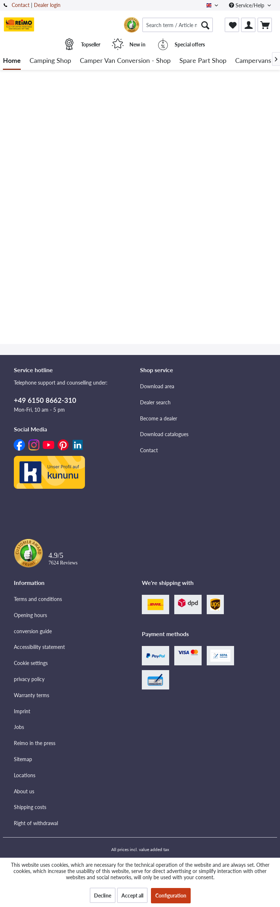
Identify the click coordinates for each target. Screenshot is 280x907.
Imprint (22, 711)
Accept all (132, 895)
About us (24, 791)
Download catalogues (164, 434)
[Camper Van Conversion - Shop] (125, 61)
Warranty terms (31, 695)
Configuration (170, 895)
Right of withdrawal (36, 823)
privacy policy (29, 679)
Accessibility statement (39, 647)
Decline (102, 895)
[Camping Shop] (50, 61)
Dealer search (155, 402)
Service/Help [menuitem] (247, 5)
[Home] (12, 61)
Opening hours (30, 615)
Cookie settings (31, 663)
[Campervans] (253, 61)
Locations (24, 775)
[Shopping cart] (264, 25)
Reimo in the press (34, 743)
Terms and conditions (38, 599)
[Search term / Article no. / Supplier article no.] (177, 25)
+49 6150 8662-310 (45, 400)
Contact (21, 5)
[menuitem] (177, 25)
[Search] (205, 25)
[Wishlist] (232, 25)
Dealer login (47, 5)
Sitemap (23, 759)
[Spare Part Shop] (202, 61)
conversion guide (33, 631)
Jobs (19, 727)
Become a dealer (158, 418)
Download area (157, 386)
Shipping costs (30, 807)
